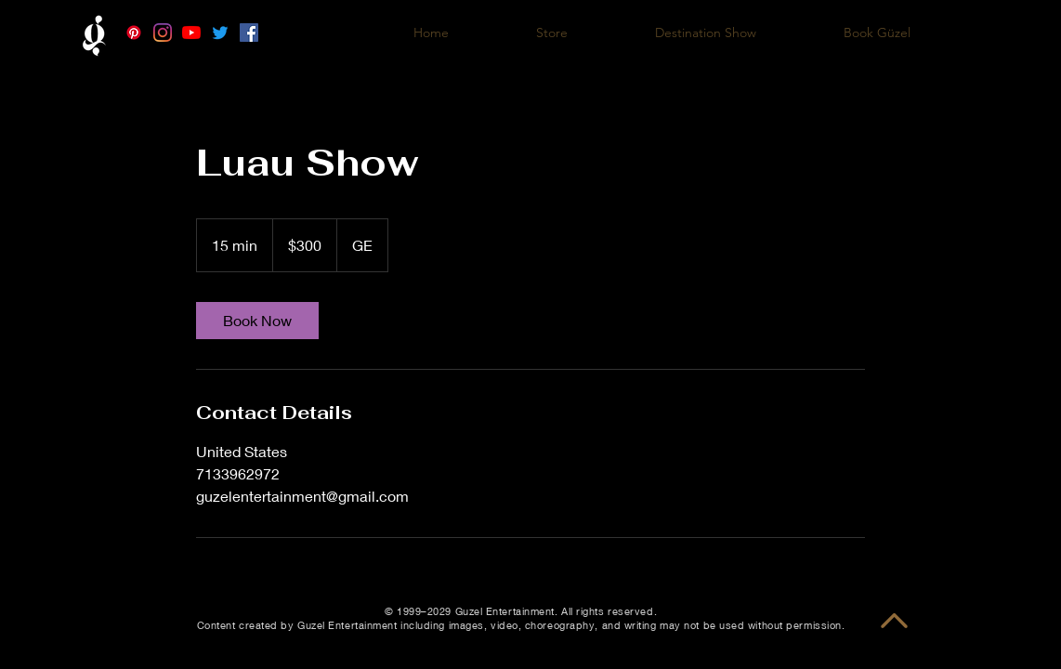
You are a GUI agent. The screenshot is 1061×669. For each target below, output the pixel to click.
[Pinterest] (133, 32)
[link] (257, 320)
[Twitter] (220, 32)
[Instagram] (162, 32)
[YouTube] (191, 32)
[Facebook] (249, 32)
